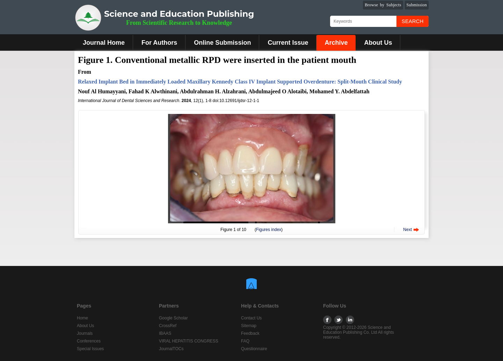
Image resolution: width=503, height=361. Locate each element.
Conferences (89, 341)
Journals (85, 333)
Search (413, 21)
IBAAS (165, 333)
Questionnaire (254, 348)
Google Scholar (173, 318)
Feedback (250, 333)
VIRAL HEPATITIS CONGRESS (188, 341)
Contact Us (251, 318)
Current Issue (288, 42)
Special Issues (90, 348)
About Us (378, 42)
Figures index (268, 229)
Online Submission (222, 42)
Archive (336, 42)
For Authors (159, 42)
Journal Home (104, 42)
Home (82, 318)
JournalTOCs (171, 348)
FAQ (245, 341)
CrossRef (167, 325)
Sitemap (248, 325)
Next (407, 229)
